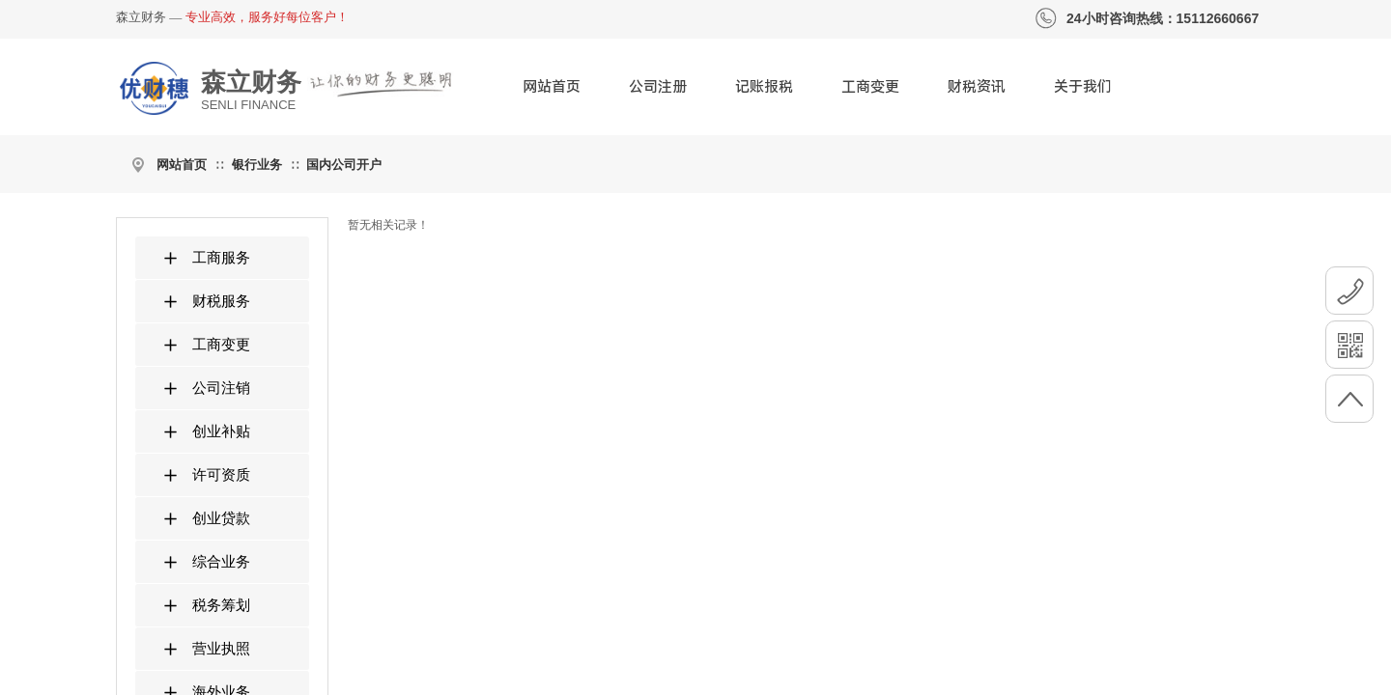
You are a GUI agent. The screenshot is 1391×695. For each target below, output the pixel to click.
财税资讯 (977, 87)
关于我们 (1083, 87)
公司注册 (658, 87)
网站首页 (552, 87)
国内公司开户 (344, 164)
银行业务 (257, 164)
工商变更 (870, 87)
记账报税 (764, 87)
